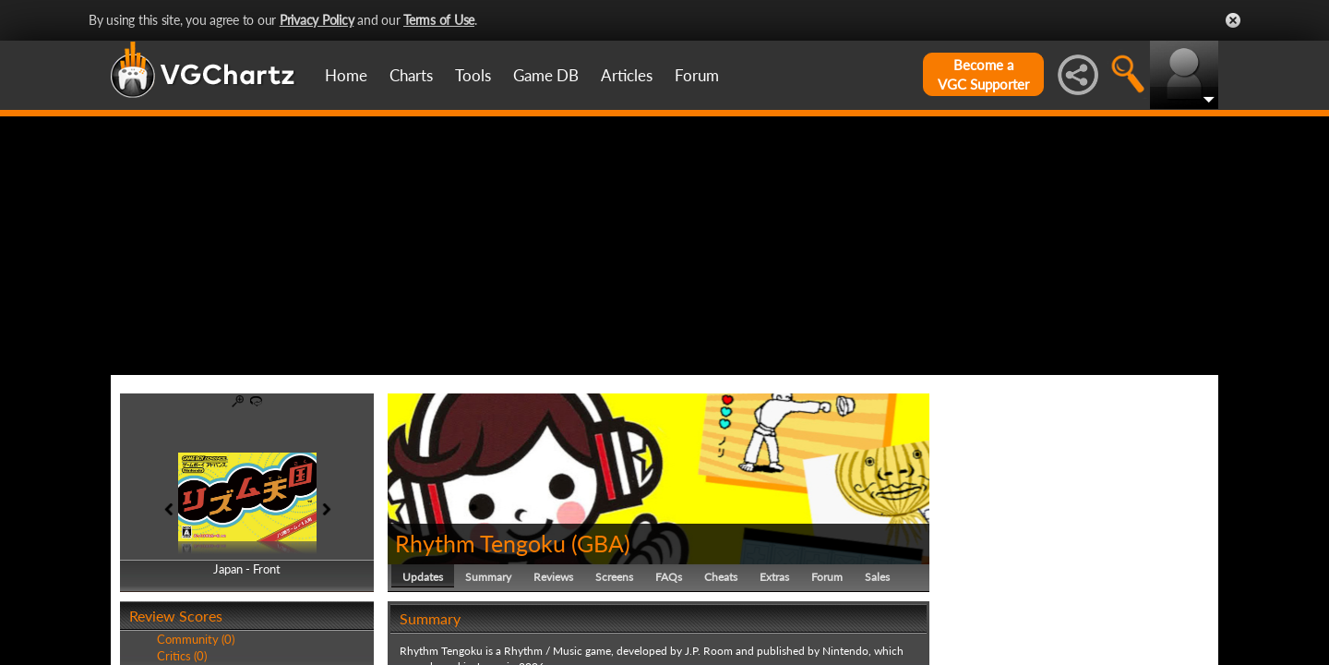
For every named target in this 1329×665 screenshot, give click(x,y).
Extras (774, 577)
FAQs (668, 577)
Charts (411, 75)
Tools (473, 75)
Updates (422, 577)
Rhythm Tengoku (480, 543)
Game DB (546, 75)
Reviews (553, 577)
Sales (877, 577)
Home (346, 75)
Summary (488, 577)
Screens (614, 577)
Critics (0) (182, 655)
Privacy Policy (317, 20)
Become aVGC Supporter (983, 74)
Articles (627, 75)
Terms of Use (438, 20)
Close (1233, 20)
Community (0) (195, 639)
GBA (600, 543)
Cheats (720, 577)
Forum (697, 75)
